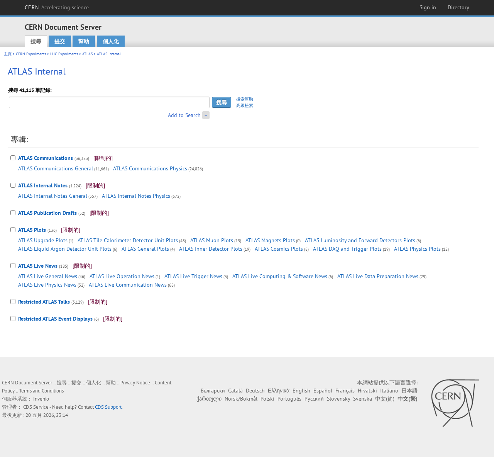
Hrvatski (367, 390)
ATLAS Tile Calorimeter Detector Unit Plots (128, 240)
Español (322, 390)
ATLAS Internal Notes (43, 185)
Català (235, 390)
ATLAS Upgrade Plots (43, 240)
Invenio (41, 399)
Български (213, 390)
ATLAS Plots (32, 229)
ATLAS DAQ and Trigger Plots (347, 248)
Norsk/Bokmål (241, 398)
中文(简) (384, 398)
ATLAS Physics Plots (417, 248)
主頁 (8, 53)
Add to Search (184, 115)
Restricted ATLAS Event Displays (55, 318)
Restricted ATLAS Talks (44, 301)
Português (289, 398)
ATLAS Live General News (47, 276)
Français (345, 390)
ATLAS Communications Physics (150, 168)
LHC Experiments (64, 53)
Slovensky (338, 398)
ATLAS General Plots (145, 248)
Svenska (362, 398)
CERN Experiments (31, 53)
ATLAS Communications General (55, 168)
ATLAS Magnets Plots (270, 240)
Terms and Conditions (41, 390)
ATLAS (87, 53)
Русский (314, 398)
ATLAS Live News (38, 265)
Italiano (389, 390)
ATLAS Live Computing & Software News (279, 276)
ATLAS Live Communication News (128, 284)
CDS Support (108, 407)
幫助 (83, 41)
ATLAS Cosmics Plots (279, 248)
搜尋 (35, 41)
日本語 (409, 390)
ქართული (209, 398)
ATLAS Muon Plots (211, 240)
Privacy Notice (135, 382)
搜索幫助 (244, 99)
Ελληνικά (278, 390)
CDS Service (36, 407)
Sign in (428, 7)
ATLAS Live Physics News (47, 284)
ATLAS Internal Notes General (52, 195)
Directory (458, 7)
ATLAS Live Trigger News (193, 276)
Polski (267, 398)
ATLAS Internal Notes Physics (136, 195)
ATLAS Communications (45, 158)
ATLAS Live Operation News (122, 276)
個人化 (111, 41)
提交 (59, 41)
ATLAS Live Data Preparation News (377, 276)
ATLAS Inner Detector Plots (210, 248)
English (301, 390)
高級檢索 (244, 105)
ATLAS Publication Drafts (47, 212)
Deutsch (255, 390)
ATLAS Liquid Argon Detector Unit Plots (65, 248)
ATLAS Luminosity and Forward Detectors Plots (360, 240)
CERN (57, 7)
